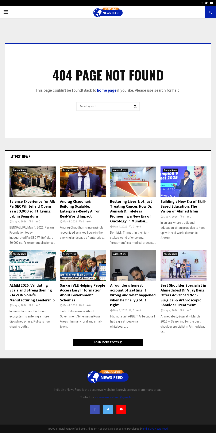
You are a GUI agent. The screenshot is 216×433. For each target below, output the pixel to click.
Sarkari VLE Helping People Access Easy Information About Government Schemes (82, 293)
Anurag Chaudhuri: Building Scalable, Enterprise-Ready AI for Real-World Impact (80, 209)
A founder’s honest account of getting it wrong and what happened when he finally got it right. (133, 295)
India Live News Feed (155, 428)
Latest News (19, 156)
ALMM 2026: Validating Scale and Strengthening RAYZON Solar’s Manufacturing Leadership (32, 293)
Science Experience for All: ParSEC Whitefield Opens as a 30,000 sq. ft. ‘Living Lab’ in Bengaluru (32, 209)
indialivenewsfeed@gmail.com (115, 397)
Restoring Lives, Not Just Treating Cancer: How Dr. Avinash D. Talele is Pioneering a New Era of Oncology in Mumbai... (131, 212)
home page (106, 90)
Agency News (19, 170)
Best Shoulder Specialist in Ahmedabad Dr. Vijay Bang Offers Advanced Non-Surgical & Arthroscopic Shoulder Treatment (183, 295)
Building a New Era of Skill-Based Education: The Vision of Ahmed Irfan (183, 207)
